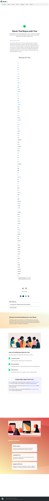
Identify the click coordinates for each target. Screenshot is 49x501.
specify (19, 207)
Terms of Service (9, 498)
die (18, 84)
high (18, 78)
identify (19, 91)
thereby (19, 177)
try (18, 122)
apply (19, 82)
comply (19, 104)
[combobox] (24, 278)
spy (18, 225)
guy (18, 135)
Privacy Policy (14, 498)
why (18, 161)
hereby (19, 229)
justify (19, 148)
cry (18, 113)
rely (18, 152)
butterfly (19, 120)
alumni (19, 102)
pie (18, 74)
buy (18, 76)
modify (19, 203)
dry (18, 93)
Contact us (21, 499)
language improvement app (31, 385)
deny (18, 128)
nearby (19, 231)
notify (19, 218)
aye (18, 196)
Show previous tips (13, 307)
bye (18, 172)
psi (18, 260)
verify (19, 124)
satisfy (19, 216)
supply (19, 89)
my (18, 166)
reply (18, 115)
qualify (19, 192)
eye (18, 69)
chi (18, 183)
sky (18, 95)
